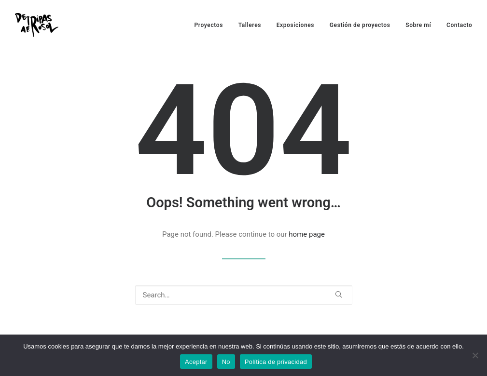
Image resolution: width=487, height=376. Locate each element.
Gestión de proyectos (360, 25)
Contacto (459, 25)
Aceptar (196, 361)
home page (307, 234)
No (226, 361)
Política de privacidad (276, 361)
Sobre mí (418, 25)
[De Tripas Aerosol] (36, 25)
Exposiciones (295, 25)
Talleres (249, 25)
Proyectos (209, 25)
